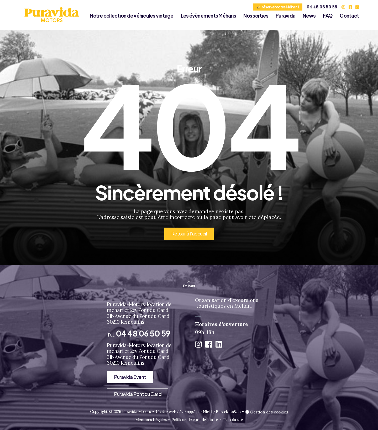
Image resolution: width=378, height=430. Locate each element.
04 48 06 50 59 (322, 7)
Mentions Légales (150, 419)
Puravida (285, 16)
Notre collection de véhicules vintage (131, 16)
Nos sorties (255, 16)
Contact (349, 16)
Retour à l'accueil (189, 233)
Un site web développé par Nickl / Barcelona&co (198, 411)
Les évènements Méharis (208, 16)
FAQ (327, 16)
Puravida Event (130, 377)
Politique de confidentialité (194, 419)
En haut (189, 286)
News (309, 16)
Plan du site (233, 419)
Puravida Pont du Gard (137, 394)
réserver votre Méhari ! (277, 6)
